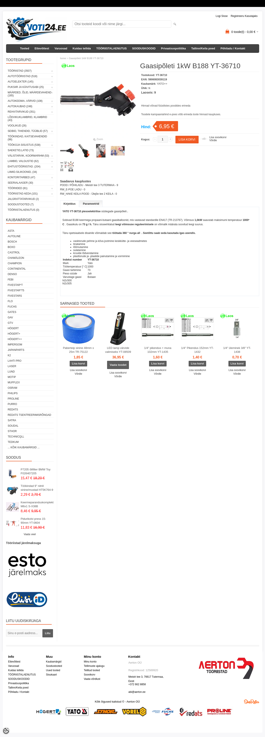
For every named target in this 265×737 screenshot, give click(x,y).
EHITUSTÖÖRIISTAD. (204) (24, 166)
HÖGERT (13, 328)
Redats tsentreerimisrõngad (29, 414)
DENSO (12, 274)
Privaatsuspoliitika (173, 48)
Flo (10, 301)
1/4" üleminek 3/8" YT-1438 (237, 349)
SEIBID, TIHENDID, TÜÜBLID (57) (28, 131)
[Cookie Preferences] (6, 731)
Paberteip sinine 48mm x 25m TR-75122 (78, 349)
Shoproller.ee (251, 702)
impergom (15, 344)
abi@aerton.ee (137, 691)
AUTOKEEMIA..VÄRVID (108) (25, 100)
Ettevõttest (42, 48)
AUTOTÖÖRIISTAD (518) (22, 76)
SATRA (12, 420)
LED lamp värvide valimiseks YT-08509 (118, 349)
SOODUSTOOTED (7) (21, 204)
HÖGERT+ (14, 333)
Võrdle (213, 140)
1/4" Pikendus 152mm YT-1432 (197, 349)
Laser (12, 366)
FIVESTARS (15, 295)
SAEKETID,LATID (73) (21, 150)
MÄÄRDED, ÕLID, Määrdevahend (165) (29, 94)
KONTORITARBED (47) (21, 177)
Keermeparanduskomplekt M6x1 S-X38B (37, 504)
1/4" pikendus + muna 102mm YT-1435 (157, 349)
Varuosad (61, 48)
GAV (10, 317)
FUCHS (12, 306)
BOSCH (12, 241)
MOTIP (12, 377)
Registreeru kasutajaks (244, 16)
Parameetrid (91, 203)
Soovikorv (89, 674)
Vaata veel (30, 534)
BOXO (11, 247)
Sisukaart (51, 674)
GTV (10, 322)
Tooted (24, 48)
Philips (13, 393)
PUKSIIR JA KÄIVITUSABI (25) (26, 87)
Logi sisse (222, 16)
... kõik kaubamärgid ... (24, 447)
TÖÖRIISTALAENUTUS (111, 48)
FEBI (11, 279)
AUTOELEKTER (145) (21, 81)
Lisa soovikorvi (217, 137)
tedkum (13, 442)
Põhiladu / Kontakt (232, 48)
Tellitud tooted (92, 670)
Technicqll (16, 436)
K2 (9, 355)
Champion (15, 263)
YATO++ (162, 83)
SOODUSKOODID (144, 48)
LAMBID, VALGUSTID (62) (23, 161)
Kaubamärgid (53, 661)
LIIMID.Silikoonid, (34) (22, 171)
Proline (13, 398)
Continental (17, 268)
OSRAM (12, 387)
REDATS (13, 409)
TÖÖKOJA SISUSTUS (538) (24, 144)
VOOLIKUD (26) (17, 125)
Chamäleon (16, 257)
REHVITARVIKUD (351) (21, 111)
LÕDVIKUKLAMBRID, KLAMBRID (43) (27, 119)
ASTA (11, 230)
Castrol (14, 252)
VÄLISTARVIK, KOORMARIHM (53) (28, 155)
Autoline (14, 236)
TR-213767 (175, 220)
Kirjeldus (70, 203)
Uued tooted (53, 670)
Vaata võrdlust (92, 678)
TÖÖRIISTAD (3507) (20, 70)
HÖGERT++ (15, 339)
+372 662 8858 (137, 684)
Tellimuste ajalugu (94, 665)
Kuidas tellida (82, 48)
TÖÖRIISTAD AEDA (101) (23, 193)
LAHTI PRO (14, 360)
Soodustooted (54, 665)
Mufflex (14, 382)
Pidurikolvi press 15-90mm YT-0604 (33, 520)
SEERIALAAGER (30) (20, 182)
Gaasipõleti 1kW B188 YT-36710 (86, 58)
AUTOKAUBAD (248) (20, 106)
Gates (12, 312)
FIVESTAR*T (15, 285)
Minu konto (90, 661)
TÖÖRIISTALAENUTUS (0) (23, 209)
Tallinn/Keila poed (203, 48)
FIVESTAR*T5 (16, 290)
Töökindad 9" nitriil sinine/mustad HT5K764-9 (37, 487)
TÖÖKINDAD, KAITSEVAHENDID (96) (27, 138)
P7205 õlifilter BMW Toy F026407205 (36, 471)
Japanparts (16, 349)
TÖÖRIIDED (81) (17, 188)
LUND (11, 371)
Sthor (12, 431)
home (63, 58)
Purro (12, 404)
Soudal (13, 425)
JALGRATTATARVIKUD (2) (23, 199)
